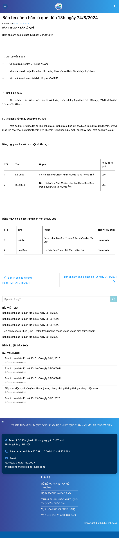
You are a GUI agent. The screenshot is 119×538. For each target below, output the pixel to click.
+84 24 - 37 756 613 (58, 451)
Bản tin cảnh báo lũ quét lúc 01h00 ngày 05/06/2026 (30, 325)
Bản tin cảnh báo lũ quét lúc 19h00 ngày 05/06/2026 (30, 318)
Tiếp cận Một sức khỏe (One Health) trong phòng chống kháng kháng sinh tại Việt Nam (48, 331)
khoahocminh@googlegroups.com (25, 466)
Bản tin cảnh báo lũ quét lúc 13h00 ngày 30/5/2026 (30, 336)
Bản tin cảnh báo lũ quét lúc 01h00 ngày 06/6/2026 (30, 312)
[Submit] (113, 299)
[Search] (115, 6)
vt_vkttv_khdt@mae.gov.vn (20, 462)
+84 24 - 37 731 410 (34, 451)
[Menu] (5, 6)
